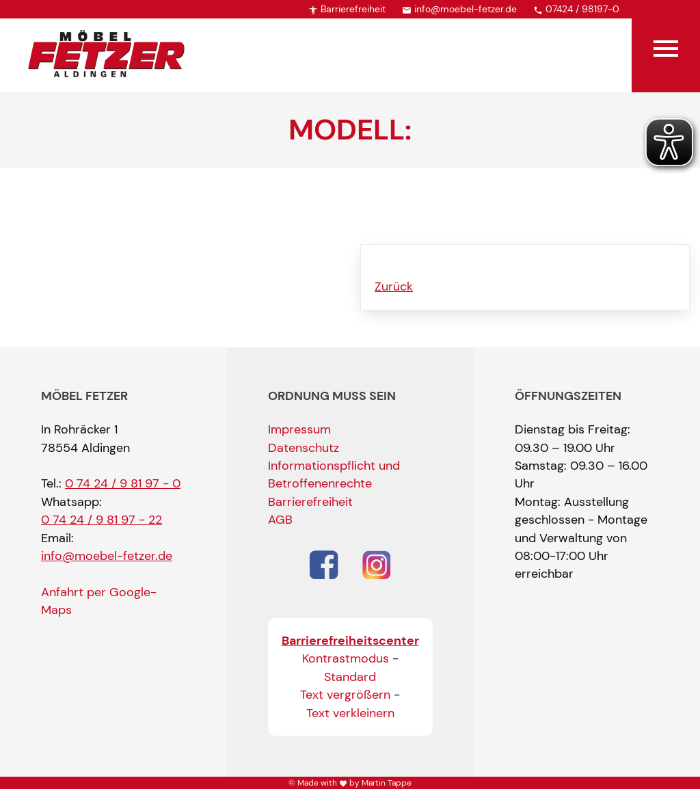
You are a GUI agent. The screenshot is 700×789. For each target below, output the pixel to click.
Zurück (394, 286)
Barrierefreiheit (347, 9)
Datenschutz (303, 447)
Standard (350, 676)
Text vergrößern (345, 694)
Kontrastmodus (345, 658)
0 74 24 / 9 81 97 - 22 (101, 519)
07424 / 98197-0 (576, 9)
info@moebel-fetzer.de (459, 9)
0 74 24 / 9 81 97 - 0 (122, 483)
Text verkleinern (350, 713)
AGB (280, 519)
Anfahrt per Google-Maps (99, 601)
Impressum (299, 429)
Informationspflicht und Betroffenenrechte (334, 474)
